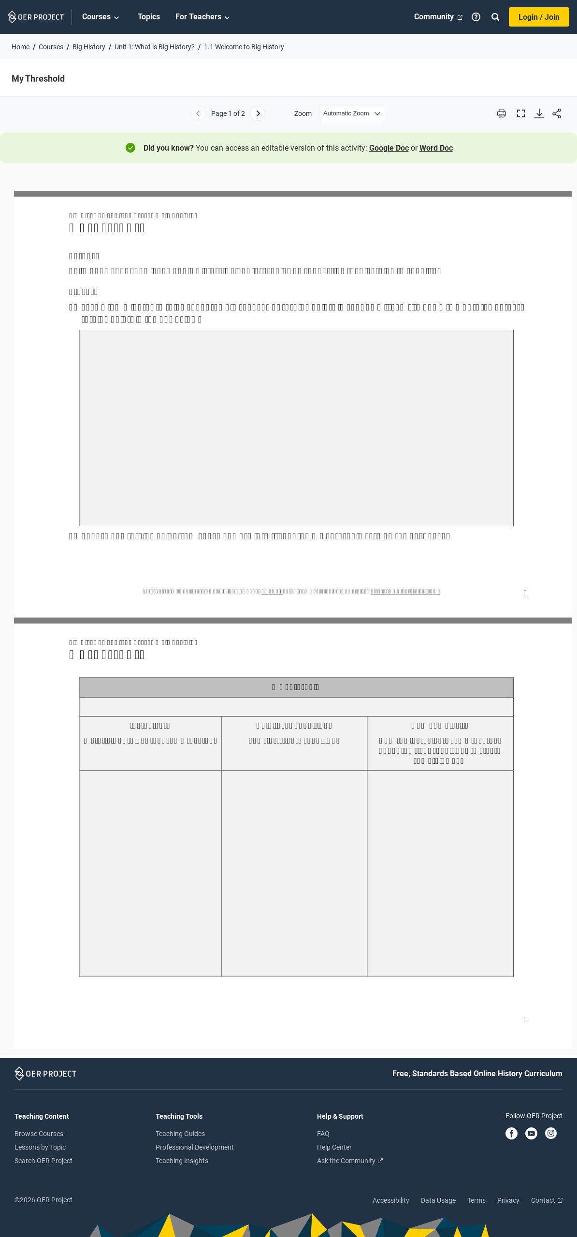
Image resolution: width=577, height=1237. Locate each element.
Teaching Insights (182, 1161)
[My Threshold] (288, 614)
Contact (547, 1200)
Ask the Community (350, 1161)
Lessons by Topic (40, 1147)
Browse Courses (38, 1134)
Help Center (334, 1147)
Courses (102, 17)
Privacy (508, 1200)
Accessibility (391, 1200)
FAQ (323, 1134)
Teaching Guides (180, 1134)
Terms (476, 1200)
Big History (88, 47)
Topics (149, 16)
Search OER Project (43, 1161)
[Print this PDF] (501, 113)
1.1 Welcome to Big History (244, 47)
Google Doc (389, 148)
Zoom (303, 113)
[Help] (476, 17)
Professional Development (195, 1147)
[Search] (495, 17)
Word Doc (436, 148)
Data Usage (438, 1200)
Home (20, 47)
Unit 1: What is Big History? (155, 47)
